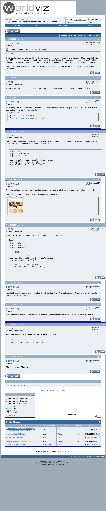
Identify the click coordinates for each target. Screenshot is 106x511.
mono (15, 385)
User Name (70, 19)
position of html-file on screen (16, 444)
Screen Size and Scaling (14, 437)
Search (90, 25)
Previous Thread (48, 390)
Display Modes (92, 35)
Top (102, 456)
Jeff (8, 81)
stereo (25, 385)
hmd (10, 385)
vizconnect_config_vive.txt (21, 118)
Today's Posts (62, 25)
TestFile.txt (15, 115)
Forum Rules (10, 415)
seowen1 (11, 43)
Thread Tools (65, 35)
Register (17, 25)
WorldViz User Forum (16, 19)
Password (69, 22)
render (20, 385)
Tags (7, 382)
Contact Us (75, 456)
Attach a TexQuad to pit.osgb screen (18, 441)
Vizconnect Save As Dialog (15, 434)
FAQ (36, 25)
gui (7, 385)
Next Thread (59, 390)
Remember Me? (93, 19)
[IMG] (8, 410)
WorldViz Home (86, 456)
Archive (97, 456)
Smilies (8, 408)
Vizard (28, 19)
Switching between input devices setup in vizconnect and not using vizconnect (20, 429)
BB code (9, 407)
